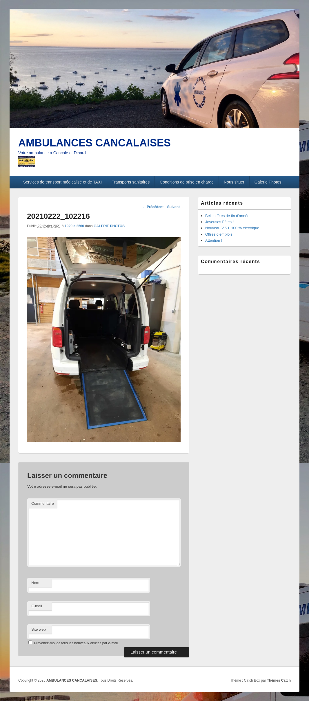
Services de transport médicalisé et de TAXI (62, 182)
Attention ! (213, 240)
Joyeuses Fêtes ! (219, 222)
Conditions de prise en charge (187, 182)
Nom (35, 583)
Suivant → (175, 207)
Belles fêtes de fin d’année (227, 216)
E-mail (36, 606)
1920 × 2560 (74, 226)
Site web (38, 629)
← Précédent (152, 207)
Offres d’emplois (218, 234)
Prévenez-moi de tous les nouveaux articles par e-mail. (76, 643)
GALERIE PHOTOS (109, 226)
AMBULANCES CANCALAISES (94, 143)
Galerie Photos (268, 182)
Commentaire (42, 503)
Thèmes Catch (279, 680)
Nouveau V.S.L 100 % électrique (232, 228)
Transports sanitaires (131, 182)
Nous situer (234, 182)
